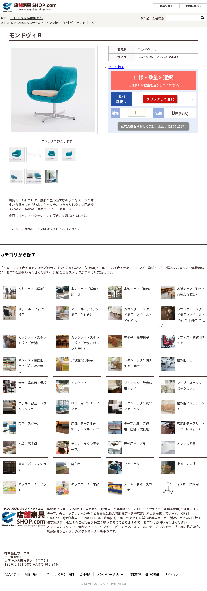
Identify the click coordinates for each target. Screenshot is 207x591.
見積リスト (166, 6)
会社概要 (85, 574)
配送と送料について (37, 574)
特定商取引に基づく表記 (144, 574)
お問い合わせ (194, 6)
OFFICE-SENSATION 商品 (26, 18)
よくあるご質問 (64, 574)
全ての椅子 (116, 67)
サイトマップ (173, 574)
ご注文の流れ (11, 574)
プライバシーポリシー (110, 574)
